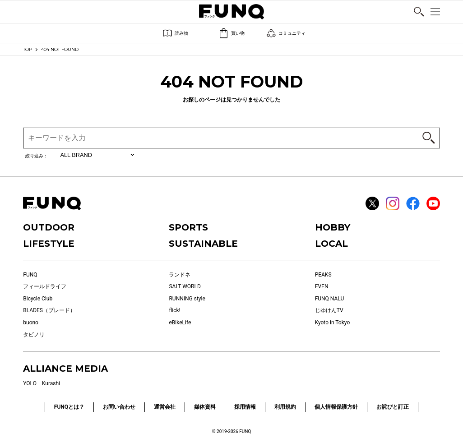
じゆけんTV (329, 310)
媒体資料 (205, 407)
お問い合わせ (119, 407)
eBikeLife (180, 322)
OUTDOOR (48, 227)
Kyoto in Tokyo (332, 322)
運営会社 (165, 407)
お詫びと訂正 (392, 407)
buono (30, 322)
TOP (27, 49)
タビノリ (34, 335)
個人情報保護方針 (336, 407)
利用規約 (285, 407)
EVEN (322, 286)
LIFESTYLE (48, 243)
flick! (174, 310)
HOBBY (332, 227)
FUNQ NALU (329, 298)
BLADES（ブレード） (49, 310)
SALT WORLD (184, 286)
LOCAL (331, 243)
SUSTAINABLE (203, 243)
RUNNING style (187, 298)
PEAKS (323, 275)
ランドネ (179, 275)
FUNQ (30, 275)
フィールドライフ (44, 286)
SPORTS (188, 227)
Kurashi (51, 383)
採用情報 (245, 407)
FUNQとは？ (69, 407)
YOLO (30, 383)
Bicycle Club (37, 298)
